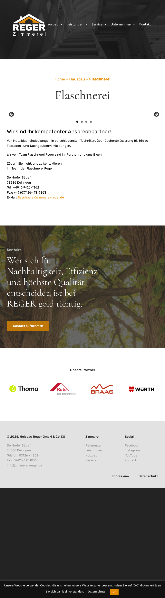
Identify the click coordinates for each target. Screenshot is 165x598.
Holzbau (91, 565)
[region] (84, 170)
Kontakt (145, 24)
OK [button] (114, 591)
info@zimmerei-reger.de (24, 575)
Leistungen (77, 24)
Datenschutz (96, 591)
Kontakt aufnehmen (28, 435)
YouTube (131, 565)
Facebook (132, 555)
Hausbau (77, 79)
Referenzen (26, 24)
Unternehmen (123, 24)
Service (99, 24)
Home (60, 79)
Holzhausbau (51, 24)
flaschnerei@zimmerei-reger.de (41, 307)
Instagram (132, 560)
